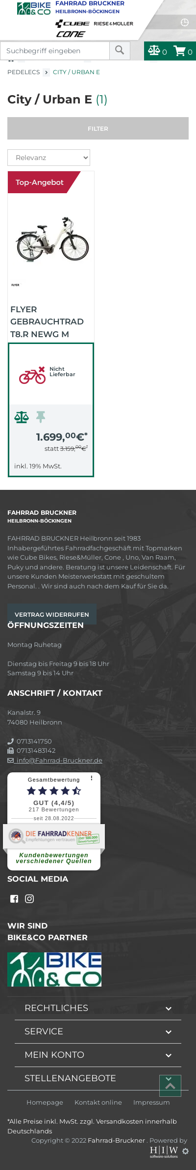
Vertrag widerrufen (52, 614)
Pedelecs (23, 72)
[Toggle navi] (8, 8)
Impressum (151, 1102)
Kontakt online (98, 1102)
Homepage (44, 1102)
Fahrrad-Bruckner (117, 1140)
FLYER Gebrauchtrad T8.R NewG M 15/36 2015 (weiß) (49, 321)
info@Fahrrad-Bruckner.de (54, 760)
